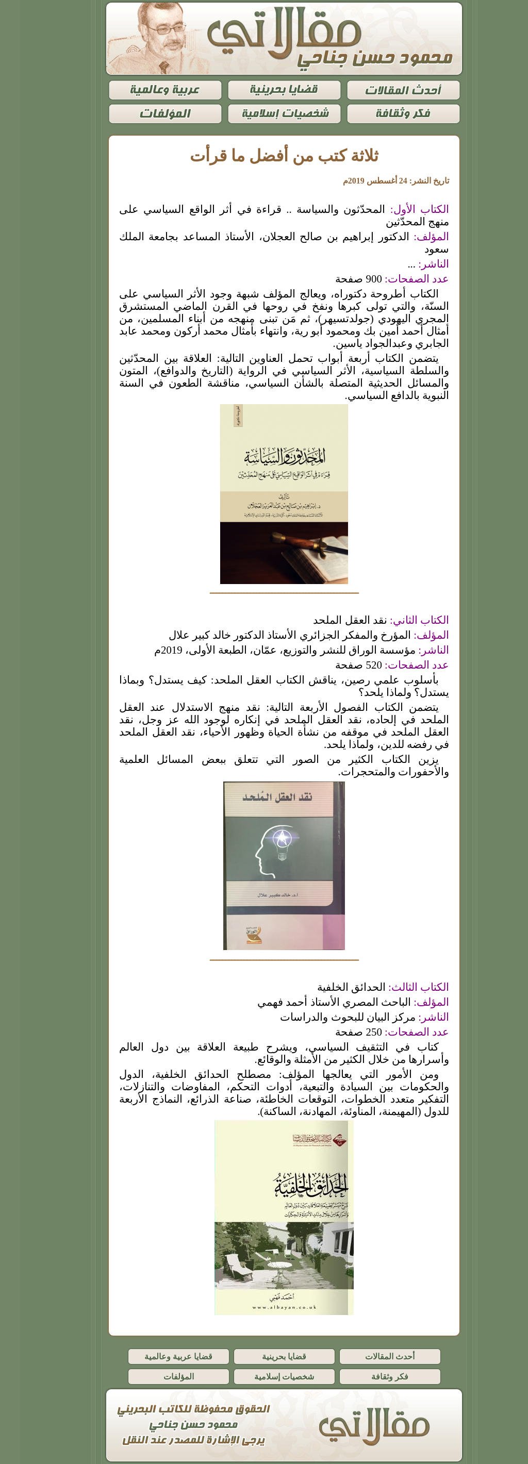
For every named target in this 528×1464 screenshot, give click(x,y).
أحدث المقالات (369, 1356)
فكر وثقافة (369, 1376)
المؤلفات (158, 1376)
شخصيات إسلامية (264, 1376)
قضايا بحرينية (264, 1356)
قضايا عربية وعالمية (158, 1356)
